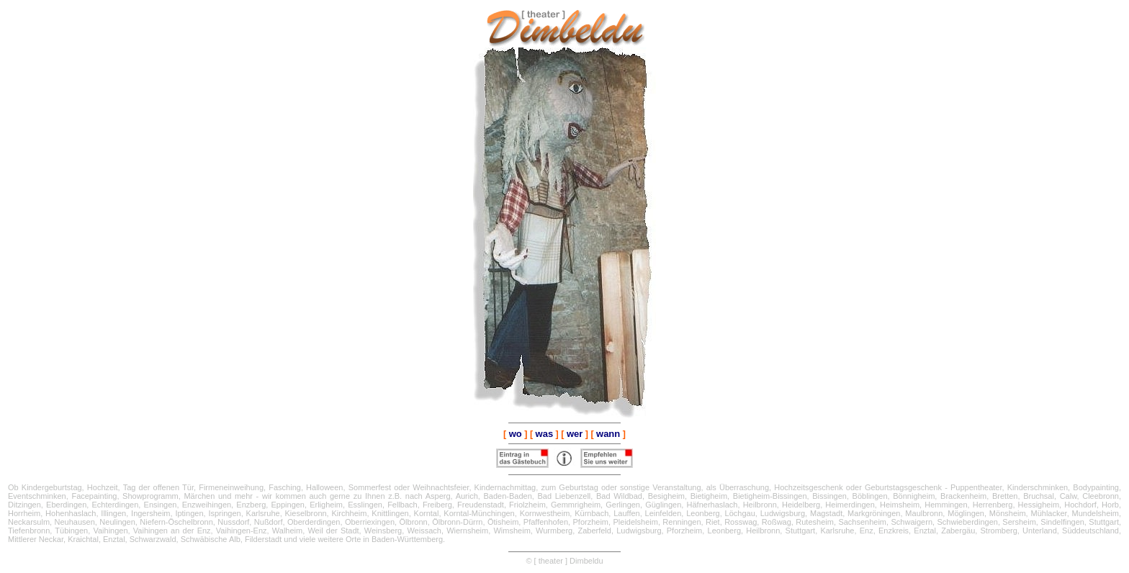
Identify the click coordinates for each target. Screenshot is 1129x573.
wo (515, 433)
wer (575, 433)
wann (608, 433)
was (545, 433)
